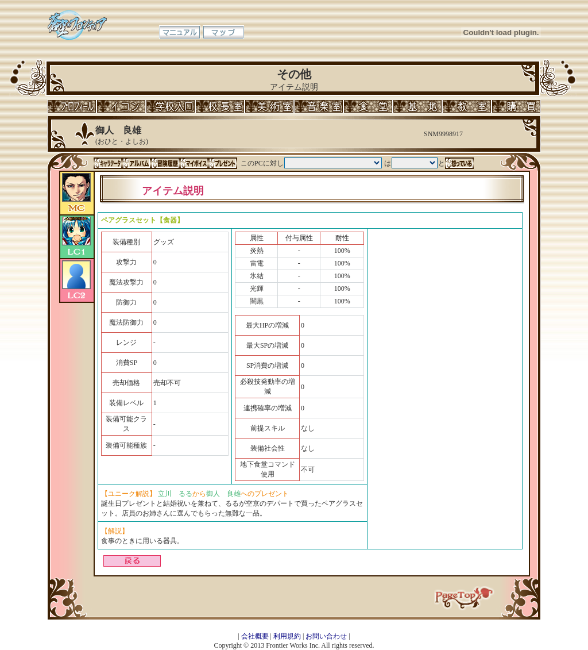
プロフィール (71, 106)
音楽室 (318, 106)
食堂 (368, 106)
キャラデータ (108, 163)
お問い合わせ (326, 636)
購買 (516, 106)
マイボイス (194, 163)
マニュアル (179, 32)
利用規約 (287, 636)
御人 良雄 (223, 494)
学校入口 (170, 106)
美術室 (269, 106)
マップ (223, 32)
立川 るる (175, 494)
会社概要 (255, 636)
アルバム (136, 163)
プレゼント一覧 (222, 163)
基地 (417, 106)
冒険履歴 (165, 163)
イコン (121, 106)
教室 (467, 106)
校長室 (220, 106)
